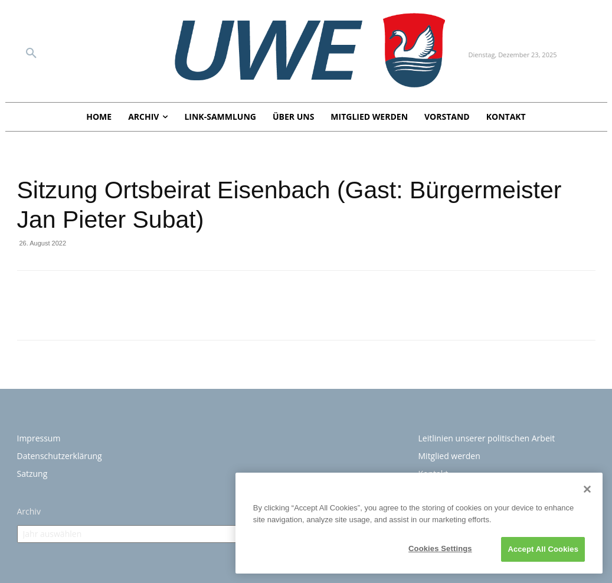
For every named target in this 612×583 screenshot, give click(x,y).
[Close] (587, 489)
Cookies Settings (440, 548)
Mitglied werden (449, 455)
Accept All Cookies (543, 549)
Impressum (39, 438)
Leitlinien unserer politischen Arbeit (486, 438)
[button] (31, 54)
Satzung (32, 473)
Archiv (29, 511)
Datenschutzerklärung (59, 455)
